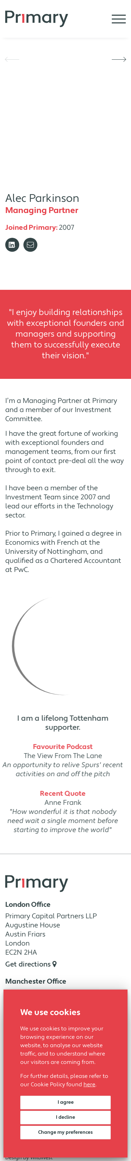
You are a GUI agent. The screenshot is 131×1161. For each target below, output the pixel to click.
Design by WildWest (29, 1157)
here (89, 1084)
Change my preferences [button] (65, 1132)
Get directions (30, 964)
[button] (12, 59)
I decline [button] (65, 1117)
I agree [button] (66, 1102)
